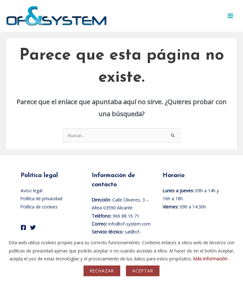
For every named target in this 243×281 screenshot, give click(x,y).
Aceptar (142, 271)
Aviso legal (31, 191)
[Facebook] (23, 227)
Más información (210, 259)
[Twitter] (33, 227)
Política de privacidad (41, 198)
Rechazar (102, 271)
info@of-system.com (129, 224)
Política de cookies (39, 207)
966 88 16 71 (126, 216)
